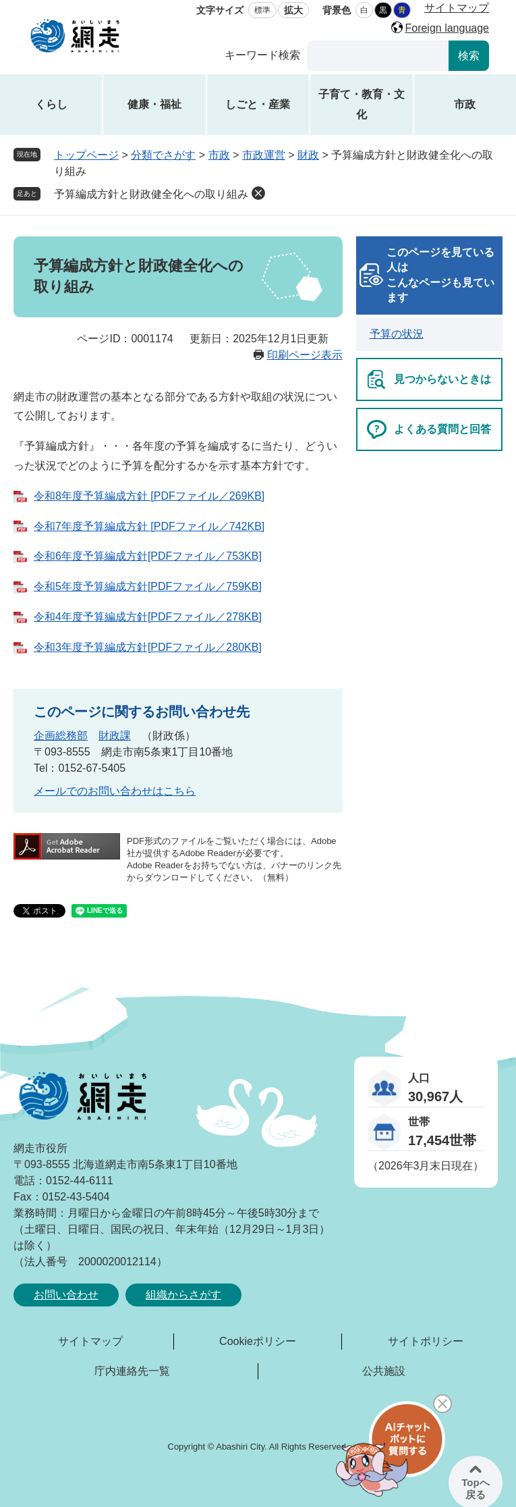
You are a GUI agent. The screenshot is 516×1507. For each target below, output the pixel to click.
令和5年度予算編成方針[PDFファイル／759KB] (148, 586)
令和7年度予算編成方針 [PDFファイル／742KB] (149, 526)
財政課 (114, 735)
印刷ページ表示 (305, 355)
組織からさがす (183, 1294)
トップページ (86, 155)
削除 (258, 193)
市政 (465, 104)
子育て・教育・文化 (361, 104)
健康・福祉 (154, 104)
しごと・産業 (257, 104)
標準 (262, 10)
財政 (308, 155)
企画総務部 (61, 735)
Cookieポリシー (257, 1341)
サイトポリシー (425, 1341)
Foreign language (447, 28)
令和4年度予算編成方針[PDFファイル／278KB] (148, 617)
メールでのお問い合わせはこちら (115, 791)
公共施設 (383, 1371)
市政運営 (263, 155)
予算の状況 (397, 334)
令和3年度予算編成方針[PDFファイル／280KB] (148, 647)
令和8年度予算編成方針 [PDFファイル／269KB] (149, 496)
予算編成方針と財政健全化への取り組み (151, 194)
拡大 (293, 10)
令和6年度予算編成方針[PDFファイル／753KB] (148, 556)
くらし (51, 104)
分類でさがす (163, 155)
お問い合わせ (66, 1294)
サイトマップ (456, 8)
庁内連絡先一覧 (132, 1371)
